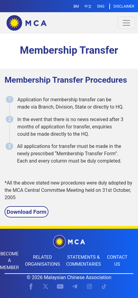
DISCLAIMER (124, 6)
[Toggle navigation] (126, 23)
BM (76, 6)
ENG (100, 6)
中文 (88, 6)
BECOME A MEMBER (9, 260)
